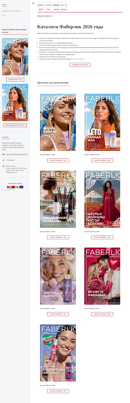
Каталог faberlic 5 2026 (58, 237)
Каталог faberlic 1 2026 (58, 391)
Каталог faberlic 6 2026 (102, 160)
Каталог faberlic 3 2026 (58, 314)
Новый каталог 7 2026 (15, 79)
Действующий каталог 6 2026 (15, 125)
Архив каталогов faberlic (11, 11)
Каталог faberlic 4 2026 (102, 237)
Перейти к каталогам (80, 64)
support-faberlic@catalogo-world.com (17, 154)
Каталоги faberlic (78, 59)
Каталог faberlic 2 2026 (102, 314)
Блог (3, 15)
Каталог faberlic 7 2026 (58, 160)
